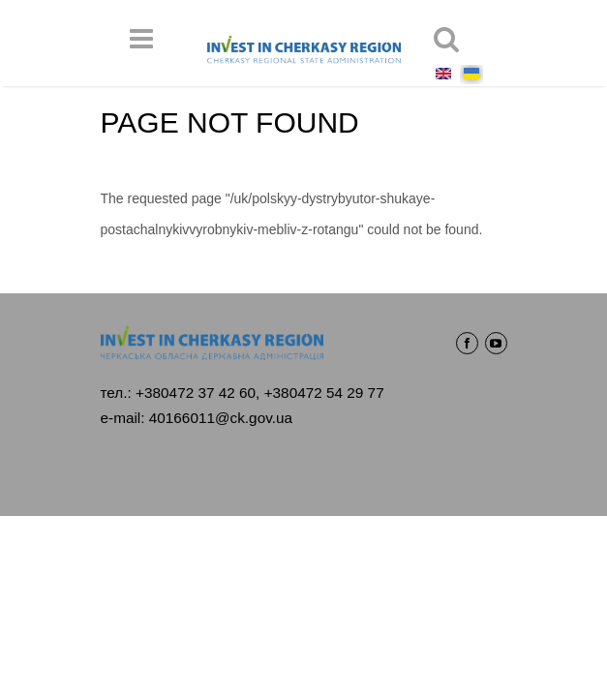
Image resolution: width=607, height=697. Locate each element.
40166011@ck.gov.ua (220, 417)
